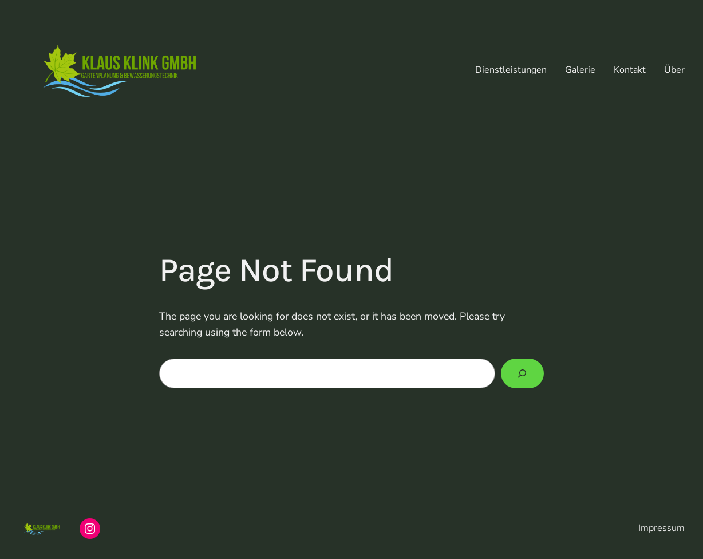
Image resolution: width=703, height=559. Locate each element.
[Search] (522, 373)
